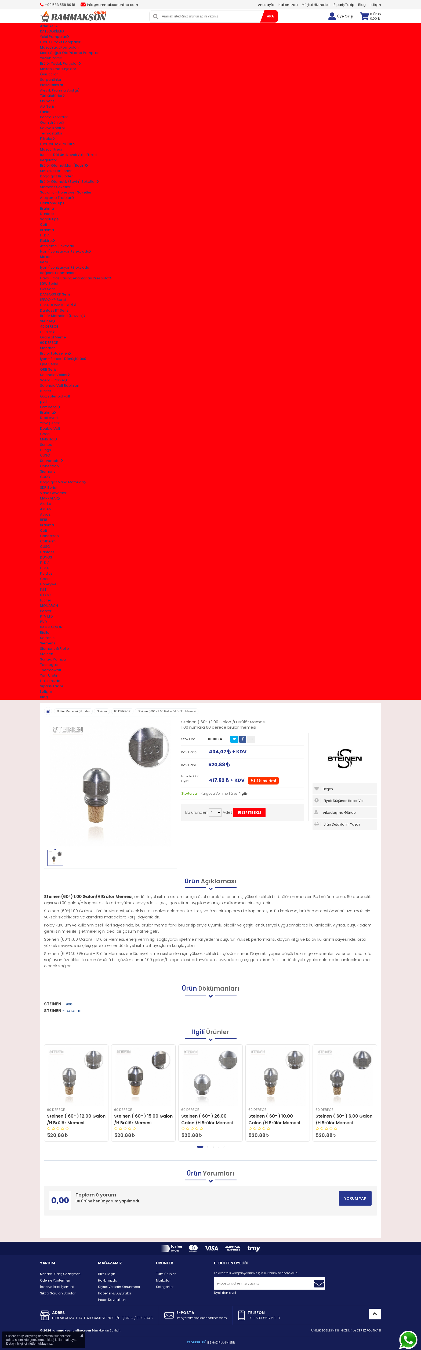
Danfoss (47, 213)
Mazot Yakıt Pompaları (59, 47)
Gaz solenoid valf (55, 396)
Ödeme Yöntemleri (55, 1280)
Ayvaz (45, 514)
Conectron (49, 466)
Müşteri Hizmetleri (315, 4)
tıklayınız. (45, 1343)
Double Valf (50, 428)
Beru (44, 262)
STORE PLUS (196, 1342)
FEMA (44, 568)
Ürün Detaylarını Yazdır (337, 824)
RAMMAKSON (51, 627)
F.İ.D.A (45, 235)
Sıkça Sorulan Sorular (57, 1293)
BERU (44, 519)
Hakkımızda (288, 4)
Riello (44, 632)
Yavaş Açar (50, 423)
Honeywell (49, 584)
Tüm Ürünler (166, 1274)
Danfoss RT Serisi (54, 310)
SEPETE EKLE (249, 812)
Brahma (47, 208)
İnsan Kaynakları (112, 1299)
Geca (45, 433)
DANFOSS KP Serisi (55, 294)
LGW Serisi (49, 283)
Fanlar (45, 111)
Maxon (46, 256)
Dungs (45, 450)
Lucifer (45, 390)
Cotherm (48, 541)
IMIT (43, 589)
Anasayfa (266, 4)
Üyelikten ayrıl (225, 1292)
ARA (270, 16)
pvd (43, 401)
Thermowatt (50, 670)
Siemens (47, 471)
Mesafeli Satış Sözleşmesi (60, 1274)
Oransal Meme (53, 337)
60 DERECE (49, 342)
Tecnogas (49, 664)
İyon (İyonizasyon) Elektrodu (64, 267)
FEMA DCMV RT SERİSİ (58, 305)
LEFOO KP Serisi (53, 299)
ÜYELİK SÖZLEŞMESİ (325, 1330)
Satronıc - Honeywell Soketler (66, 192)
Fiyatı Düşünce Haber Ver (339, 800)
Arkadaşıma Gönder (335, 812)
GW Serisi (48, 288)
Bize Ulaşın (106, 1274)
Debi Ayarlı (49, 417)
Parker (46, 611)
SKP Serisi (48, 487)
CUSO (45, 455)
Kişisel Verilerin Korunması (119, 1287)
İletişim (375, 4)
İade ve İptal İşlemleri (57, 1287)
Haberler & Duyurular (114, 1293)
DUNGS (46, 557)
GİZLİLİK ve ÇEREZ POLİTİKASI (361, 1330)
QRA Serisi (49, 364)
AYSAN (45, 509)
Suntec (46, 444)
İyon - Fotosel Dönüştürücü (63, 358)
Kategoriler (164, 1287)
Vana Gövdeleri (53, 492)
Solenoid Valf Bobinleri (59, 385)
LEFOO (45, 594)
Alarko (45, 503)
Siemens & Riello (54, 648)
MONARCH (49, 605)
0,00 (375, 18)
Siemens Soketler (55, 186)
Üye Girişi (345, 16)
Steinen (46, 653)
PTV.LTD (46, 616)
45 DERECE (49, 326)
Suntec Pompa (53, 659)
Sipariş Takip (343, 4)
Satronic (47, 637)
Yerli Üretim (50, 675)
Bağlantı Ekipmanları (57, 272)
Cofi (43, 224)
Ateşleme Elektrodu (57, 246)
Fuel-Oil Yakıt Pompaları (60, 42)
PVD (43, 621)
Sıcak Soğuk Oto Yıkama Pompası (69, 52)
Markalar (163, 1280)
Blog (362, 4)
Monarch (48, 348)
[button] (200, 1146)
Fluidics (46, 573)
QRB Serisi (48, 369)
